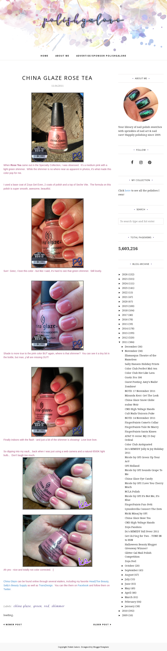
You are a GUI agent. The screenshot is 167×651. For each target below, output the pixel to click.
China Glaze (10, 581)
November (131, 351)
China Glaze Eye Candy (139, 478)
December (131, 346)
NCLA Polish (132, 491)
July (127, 579)
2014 (125, 328)
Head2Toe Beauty (98, 581)
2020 (125, 301)
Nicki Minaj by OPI (136, 513)
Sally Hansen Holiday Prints (142, 364)
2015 (125, 324)
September (131, 570)
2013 (125, 333)
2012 (125, 337)
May (127, 588)
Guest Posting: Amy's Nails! (141, 382)
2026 (125, 274)
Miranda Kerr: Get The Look (141, 395)
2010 (125, 610)
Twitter (6, 589)
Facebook (83, 585)
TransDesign (46, 585)
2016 (125, 319)
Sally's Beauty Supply (15, 585)
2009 (125, 615)
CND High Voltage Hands (140, 409)
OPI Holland (132, 465)
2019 (125, 306)
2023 (125, 288)
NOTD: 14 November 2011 (140, 418)
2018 (125, 310)
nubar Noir (132, 404)
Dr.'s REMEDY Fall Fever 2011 (142, 531)
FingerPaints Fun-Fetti (138, 504)
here (128, 190)
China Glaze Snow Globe (139, 400)
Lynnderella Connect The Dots (143, 509)
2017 (125, 315)
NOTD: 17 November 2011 (140, 391)
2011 (125, 342)
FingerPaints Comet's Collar (141, 422)
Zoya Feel (130, 561)
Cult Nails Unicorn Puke (139, 413)
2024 (125, 283)
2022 (125, 292)
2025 (125, 279)
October (129, 565)
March (129, 597)
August (129, 574)
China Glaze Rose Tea (138, 518)
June (128, 583)
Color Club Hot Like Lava (140, 372)
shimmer (58, 606)
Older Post (101, 624)
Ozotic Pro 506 (133, 377)
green (37, 606)
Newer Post (14, 624)
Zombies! (130, 386)
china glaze (22, 606)
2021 (125, 297)
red (46, 606)
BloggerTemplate (101, 647)
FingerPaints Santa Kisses (140, 431)
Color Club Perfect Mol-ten (141, 368)
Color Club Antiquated (138, 444)
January (130, 606)
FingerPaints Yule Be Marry (142, 427)
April (128, 592)
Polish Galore (74, 647)
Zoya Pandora (133, 527)
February (130, 601)
